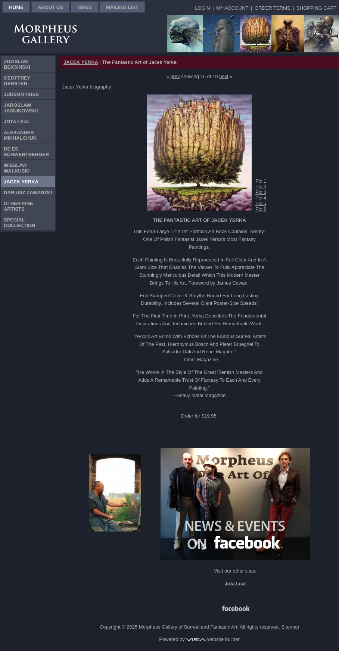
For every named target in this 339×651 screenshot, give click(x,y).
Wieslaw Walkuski (16, 168)
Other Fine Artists (18, 206)
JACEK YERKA (80, 62)
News (84, 7)
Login (202, 8)
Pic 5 (260, 203)
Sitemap (290, 627)
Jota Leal (17, 121)
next (223, 76)
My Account (232, 8)
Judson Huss (21, 94)
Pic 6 (260, 209)
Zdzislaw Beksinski (17, 64)
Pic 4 (260, 198)
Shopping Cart (316, 8)
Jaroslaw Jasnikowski (21, 108)
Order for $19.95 (198, 416)
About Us (50, 7)
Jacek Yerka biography (86, 87)
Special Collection (19, 222)
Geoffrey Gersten (17, 80)
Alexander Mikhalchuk (20, 135)
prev (175, 76)
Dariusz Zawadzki (28, 192)
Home (16, 7)
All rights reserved (259, 627)
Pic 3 (260, 192)
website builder (212, 639)
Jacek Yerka (21, 182)
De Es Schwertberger (26, 151)
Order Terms (272, 8)
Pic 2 (260, 186)
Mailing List (122, 7)
